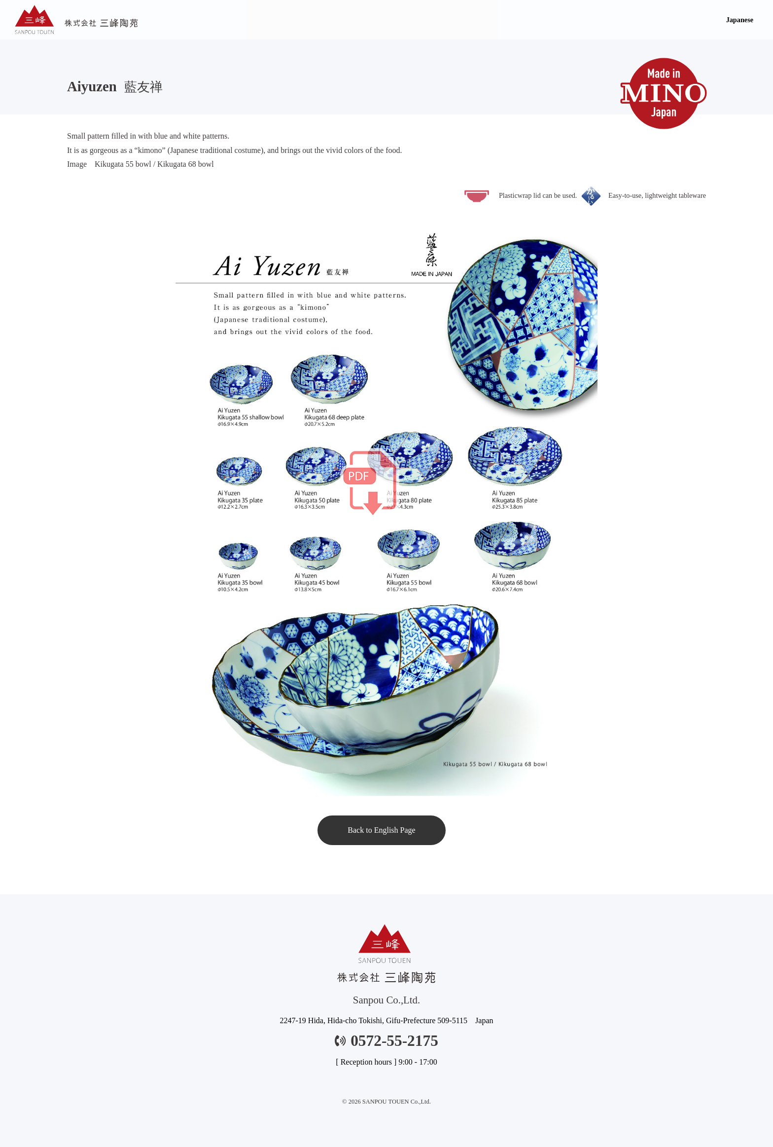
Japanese (739, 20)
